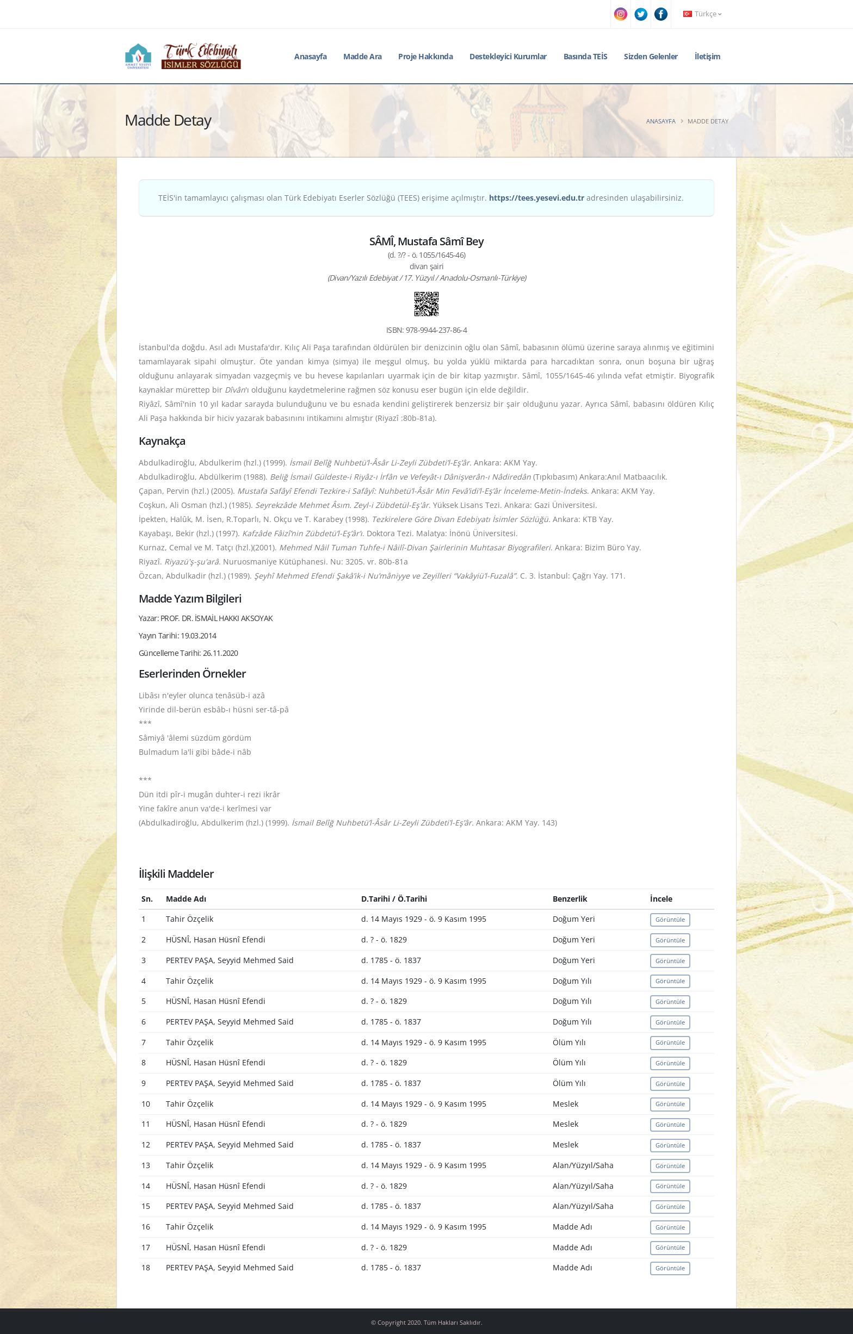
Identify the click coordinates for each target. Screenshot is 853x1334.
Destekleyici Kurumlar (508, 56)
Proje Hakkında (425, 56)
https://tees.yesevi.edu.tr (536, 198)
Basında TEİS (586, 56)
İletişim (708, 56)
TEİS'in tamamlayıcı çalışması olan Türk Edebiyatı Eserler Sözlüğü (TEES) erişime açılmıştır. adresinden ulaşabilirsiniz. (421, 198)
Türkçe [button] (702, 13)
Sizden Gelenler (651, 56)
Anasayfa (310, 56)
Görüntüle (670, 919)
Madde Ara (362, 56)
